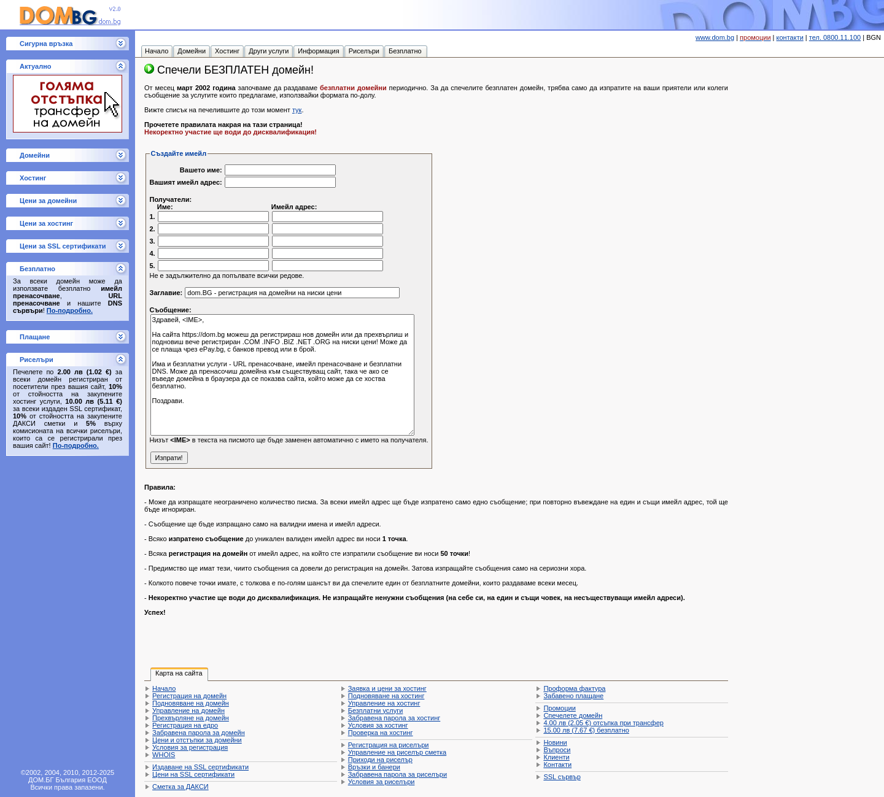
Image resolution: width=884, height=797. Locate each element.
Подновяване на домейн (190, 703)
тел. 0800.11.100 (835, 37)
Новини (555, 742)
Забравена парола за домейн (198, 732)
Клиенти (556, 757)
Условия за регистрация (190, 747)
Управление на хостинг (384, 703)
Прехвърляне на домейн (190, 718)
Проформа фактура (574, 688)
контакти (790, 37)
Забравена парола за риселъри (397, 774)
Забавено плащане (573, 695)
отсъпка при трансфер (603, 722)
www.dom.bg (715, 37)
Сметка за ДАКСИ (180, 786)
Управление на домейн (188, 710)
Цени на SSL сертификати (193, 774)
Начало (164, 688)
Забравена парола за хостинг (394, 718)
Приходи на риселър (380, 759)
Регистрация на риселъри (388, 745)
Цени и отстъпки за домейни (197, 740)
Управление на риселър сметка (397, 752)
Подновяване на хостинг (386, 695)
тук (296, 110)
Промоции (559, 708)
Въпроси (556, 749)
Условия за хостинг (378, 725)
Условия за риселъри (381, 781)
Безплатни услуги (375, 710)
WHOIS (163, 754)
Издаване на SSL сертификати (200, 767)
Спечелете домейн (572, 715)
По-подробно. (70, 310)
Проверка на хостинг (380, 732)
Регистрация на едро (185, 725)
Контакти (557, 764)
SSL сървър (561, 776)
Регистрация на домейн (189, 695)
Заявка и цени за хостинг (387, 688)
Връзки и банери (374, 767)
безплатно (586, 730)
